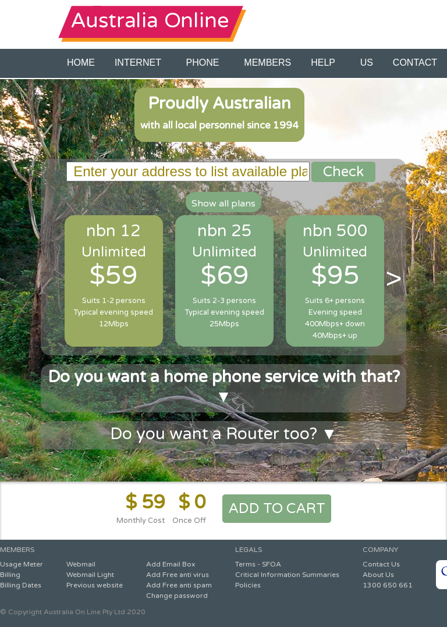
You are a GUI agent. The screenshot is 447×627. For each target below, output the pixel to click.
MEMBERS (267, 62)
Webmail (80, 564)
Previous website (94, 585)
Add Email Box (170, 564)
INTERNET (140, 62)
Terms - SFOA (258, 564)
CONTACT (415, 62)
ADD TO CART (276, 508)
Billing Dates (20, 585)
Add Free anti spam (179, 585)
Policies (248, 585)
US (366, 62)
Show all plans (223, 203)
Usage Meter (21, 564)
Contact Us (381, 564)
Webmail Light (90, 575)
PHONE (205, 62)
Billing (10, 575)
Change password (177, 596)
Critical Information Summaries (287, 575)
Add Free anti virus (177, 575)
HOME (81, 62)
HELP (325, 62)
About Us (378, 575)
